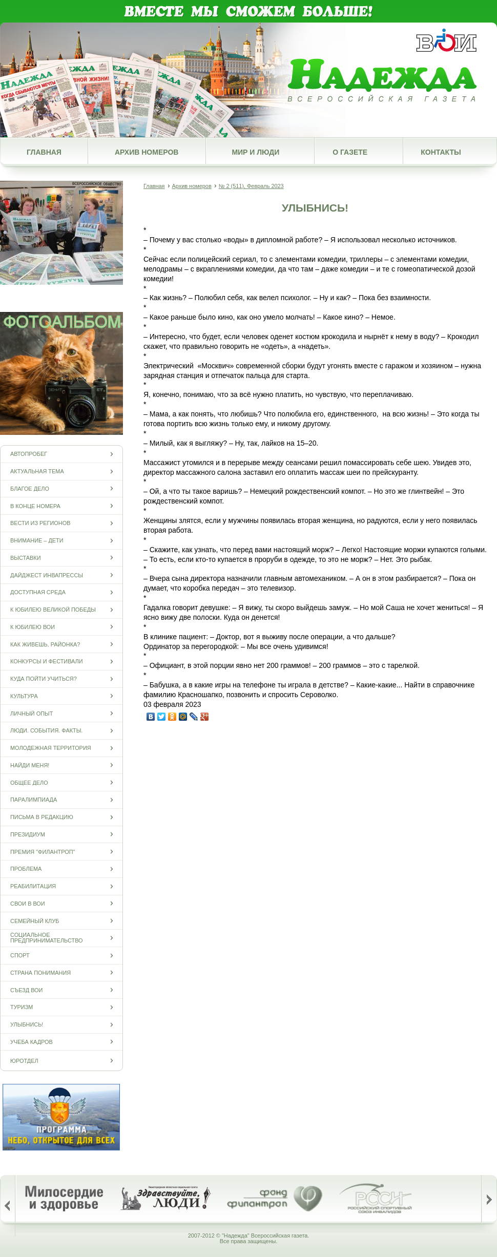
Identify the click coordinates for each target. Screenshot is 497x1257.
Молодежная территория (50, 748)
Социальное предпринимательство (46, 938)
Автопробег (28, 454)
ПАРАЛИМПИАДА (33, 800)
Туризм (21, 1007)
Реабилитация (33, 886)
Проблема (26, 869)
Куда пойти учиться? (43, 679)
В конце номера (35, 506)
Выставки (25, 557)
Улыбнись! (26, 1025)
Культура (24, 696)
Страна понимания (40, 972)
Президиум (27, 834)
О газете (350, 152)
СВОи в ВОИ (27, 903)
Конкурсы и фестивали (46, 661)
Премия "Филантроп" (42, 851)
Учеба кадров (31, 1041)
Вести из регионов (40, 523)
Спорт (20, 955)
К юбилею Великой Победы (53, 610)
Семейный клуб (34, 921)
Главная (44, 152)
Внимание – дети (37, 540)
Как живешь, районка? (45, 644)
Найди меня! (29, 765)
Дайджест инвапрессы (46, 575)
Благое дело (29, 488)
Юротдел (24, 1060)
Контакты (441, 152)
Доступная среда (38, 592)
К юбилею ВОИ (32, 627)
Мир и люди (255, 152)
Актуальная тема (37, 471)
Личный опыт (31, 713)
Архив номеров (146, 152)
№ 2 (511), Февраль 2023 (251, 186)
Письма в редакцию (41, 817)
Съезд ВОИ (26, 990)
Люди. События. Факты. (46, 731)
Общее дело (29, 782)
